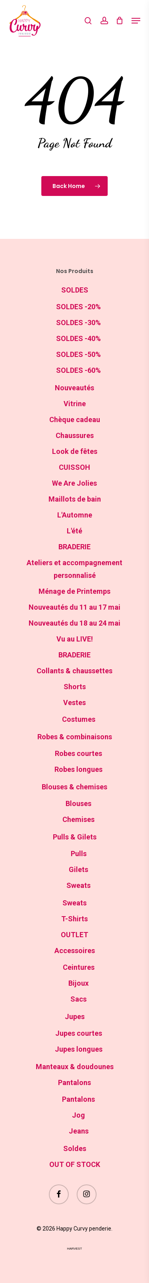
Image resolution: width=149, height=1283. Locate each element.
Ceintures (79, 967)
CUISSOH (74, 467)
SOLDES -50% (78, 354)
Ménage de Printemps (74, 591)
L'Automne (74, 515)
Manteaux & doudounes (75, 1066)
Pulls (79, 853)
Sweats (78, 885)
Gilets (78, 869)
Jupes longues (79, 1049)
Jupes (75, 1016)
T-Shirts (74, 919)
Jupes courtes (78, 1033)
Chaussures (75, 435)
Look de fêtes (74, 451)
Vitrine (75, 403)
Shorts (75, 686)
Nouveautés (74, 388)
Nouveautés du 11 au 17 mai (74, 607)
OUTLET (74, 934)
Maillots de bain (74, 499)
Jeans (79, 1131)
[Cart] (120, 21)
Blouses (78, 803)
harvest (74, 1248)
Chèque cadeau (74, 419)
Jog (78, 1115)
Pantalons (74, 1082)
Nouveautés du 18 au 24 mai (74, 623)
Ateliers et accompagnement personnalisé (74, 568)
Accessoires (74, 950)
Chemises (78, 819)
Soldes (74, 1148)
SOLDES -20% (78, 306)
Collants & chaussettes (74, 671)
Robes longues (78, 769)
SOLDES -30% (78, 322)
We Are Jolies (74, 483)
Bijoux (78, 983)
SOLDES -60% (78, 370)
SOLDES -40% (78, 338)
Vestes (74, 702)
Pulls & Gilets (75, 837)
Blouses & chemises (74, 787)
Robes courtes (78, 753)
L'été (74, 531)
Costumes (78, 719)
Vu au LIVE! (74, 639)
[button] (136, 21)
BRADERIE (74, 547)
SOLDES (74, 290)
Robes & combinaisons (74, 737)
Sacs (78, 999)
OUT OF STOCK (74, 1164)
